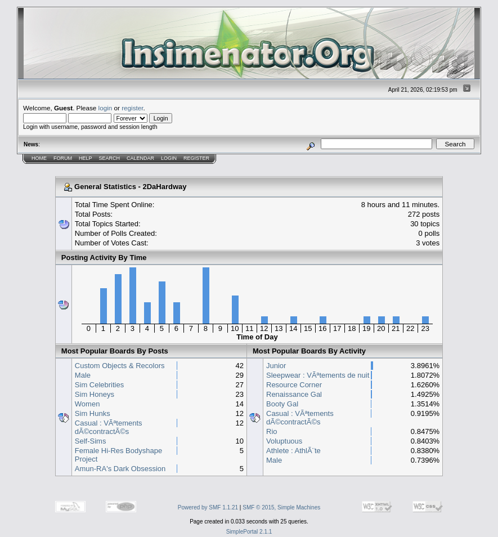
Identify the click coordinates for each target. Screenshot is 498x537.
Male (83, 375)
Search (109, 158)
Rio (271, 431)
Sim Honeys (94, 394)
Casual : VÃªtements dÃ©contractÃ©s (108, 427)
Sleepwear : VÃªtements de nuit (317, 375)
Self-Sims (90, 441)
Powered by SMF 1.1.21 (208, 507)
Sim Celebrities (99, 385)
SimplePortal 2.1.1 (249, 532)
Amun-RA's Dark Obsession (120, 468)
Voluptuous (284, 441)
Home (39, 158)
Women (87, 404)
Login (169, 158)
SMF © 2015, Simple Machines (281, 507)
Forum (62, 158)
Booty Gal (282, 404)
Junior (276, 365)
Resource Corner (294, 385)
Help (85, 158)
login (105, 107)
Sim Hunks (92, 413)
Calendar (140, 158)
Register (196, 158)
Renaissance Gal (294, 394)
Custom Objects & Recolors (120, 365)
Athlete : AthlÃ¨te (293, 450)
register (132, 107)
